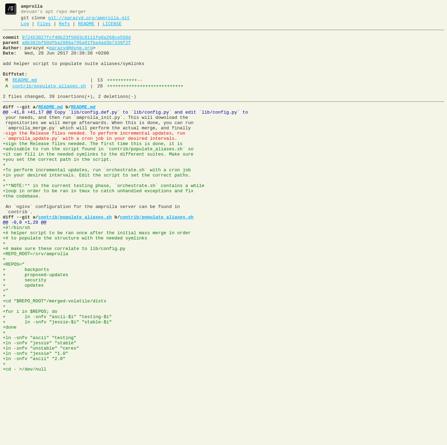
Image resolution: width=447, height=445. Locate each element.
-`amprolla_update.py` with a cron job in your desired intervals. (90, 160)
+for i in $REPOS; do (30, 368)
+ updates (23, 336)
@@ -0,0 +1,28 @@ (24, 261)
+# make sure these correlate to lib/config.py (64, 292)
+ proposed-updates (35, 324)
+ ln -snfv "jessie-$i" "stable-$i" (57, 381)
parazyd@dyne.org (71, 54)
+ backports (26, 318)
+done (9, 387)
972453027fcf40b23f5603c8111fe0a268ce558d (76, 41)
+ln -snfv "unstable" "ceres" (41, 412)
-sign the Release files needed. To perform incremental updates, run (94, 154)
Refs (64, 27)
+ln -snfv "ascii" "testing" (39, 399)
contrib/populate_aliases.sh (49, 99)
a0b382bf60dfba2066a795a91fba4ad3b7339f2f (76, 48)
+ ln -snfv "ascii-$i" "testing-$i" (57, 374)
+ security (24, 330)
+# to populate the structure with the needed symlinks (75, 280)
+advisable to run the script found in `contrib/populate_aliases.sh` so (98, 173)
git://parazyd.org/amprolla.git (89, 20)
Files (44, 27)
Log (25, 27)
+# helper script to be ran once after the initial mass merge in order (97, 274)
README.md (24, 92)
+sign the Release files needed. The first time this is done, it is (93, 167)
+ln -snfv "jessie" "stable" (39, 406)
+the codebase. (22, 230)
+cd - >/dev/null (24, 437)
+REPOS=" (13, 311)
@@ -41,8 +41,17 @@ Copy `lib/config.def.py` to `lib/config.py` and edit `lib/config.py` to (125, 129)
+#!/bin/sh (16, 267)
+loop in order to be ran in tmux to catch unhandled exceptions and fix (98, 223)
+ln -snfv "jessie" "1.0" (35, 418)
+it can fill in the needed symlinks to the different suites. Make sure (98, 179)
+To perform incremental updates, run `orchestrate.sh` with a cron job (97, 198)
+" (5, 343)
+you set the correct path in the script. (57, 185)
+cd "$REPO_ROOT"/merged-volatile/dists (54, 355)
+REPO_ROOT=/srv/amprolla (35, 299)
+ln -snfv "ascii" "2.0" (34, 425)
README (86, 27)
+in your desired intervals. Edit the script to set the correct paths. (97, 204)
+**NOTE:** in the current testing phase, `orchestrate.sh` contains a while (103, 217)
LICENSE (112, 27)
